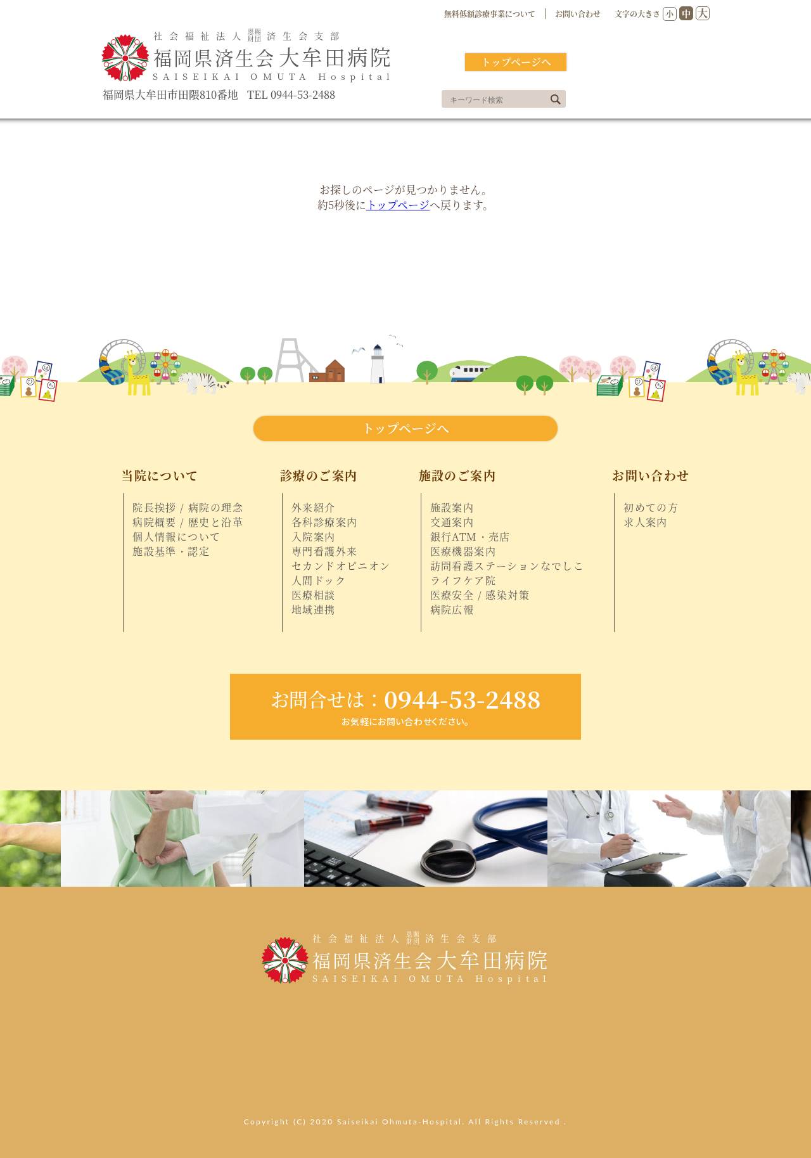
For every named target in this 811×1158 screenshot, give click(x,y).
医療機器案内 (463, 551)
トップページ (398, 204)
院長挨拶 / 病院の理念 (187, 508)
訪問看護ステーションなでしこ (507, 566)
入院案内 (313, 537)
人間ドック (318, 581)
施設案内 (452, 508)
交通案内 (452, 522)
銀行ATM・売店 (470, 537)
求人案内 (645, 522)
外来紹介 (313, 508)
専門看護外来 (324, 551)
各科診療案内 (324, 522)
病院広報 (452, 610)
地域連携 (313, 610)
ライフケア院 (463, 581)
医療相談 (313, 595)
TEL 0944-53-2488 (291, 94)
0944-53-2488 (405, 698)
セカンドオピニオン (341, 566)
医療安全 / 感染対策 (480, 595)
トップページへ (516, 62)
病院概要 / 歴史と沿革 (187, 522)
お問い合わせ (578, 13)
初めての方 (651, 508)
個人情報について (176, 537)
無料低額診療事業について (489, 13)
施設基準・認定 (171, 551)
